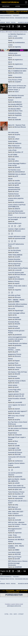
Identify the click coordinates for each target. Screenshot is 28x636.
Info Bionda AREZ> (14, 109)
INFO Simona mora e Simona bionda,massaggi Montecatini (17, 563)
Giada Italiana (12, 141)
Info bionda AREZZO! (15, 104)
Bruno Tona (18, 106)
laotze (17, 252)
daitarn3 (17, 208)
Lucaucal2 (18, 270)
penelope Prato (13, 363)
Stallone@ (18, 148)
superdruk (18, 532)
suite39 (17, 483)
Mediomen (18, 102)
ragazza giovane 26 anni (16, 394)
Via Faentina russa (14, 170)
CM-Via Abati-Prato (14, 263)
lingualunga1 (19, 310)
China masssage (13, 317)
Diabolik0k (18, 77)
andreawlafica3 (20, 172)
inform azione (12, 385)
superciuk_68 (19, 396)
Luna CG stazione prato (16, 272)
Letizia (10, 45)
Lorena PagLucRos (14, 389)
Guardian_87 (19, 152)
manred (17, 409)
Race (16, 441)
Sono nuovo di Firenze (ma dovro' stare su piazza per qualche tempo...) (17, 87)
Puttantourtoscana (21, 68)
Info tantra (11, 137)
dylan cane (18, 489)
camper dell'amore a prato (17, 236)
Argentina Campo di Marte (17, 381)
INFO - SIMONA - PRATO (16, 300)
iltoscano (18, 55)
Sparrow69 (18, 426)
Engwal (17, 360)
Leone (17, 430)
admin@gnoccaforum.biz (14, 606)
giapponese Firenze (14, 354)
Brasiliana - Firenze (14, 367)
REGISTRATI (5, 6)
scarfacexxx (19, 461)
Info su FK (11, 308)
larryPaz (17, 134)
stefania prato (12, 53)
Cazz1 (17, 91)
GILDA (10, 178)
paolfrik (17, 467)
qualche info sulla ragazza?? (17, 411)
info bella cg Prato (14, 295)
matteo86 (18, 119)
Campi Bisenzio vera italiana (17, 343)
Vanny (10, 40)
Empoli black (12, 433)
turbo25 (17, 196)
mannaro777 (19, 515)
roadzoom (18, 143)
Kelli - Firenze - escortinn (16, 496)
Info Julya (11, 159)
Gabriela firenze (13, 194)
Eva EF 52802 (12, 154)
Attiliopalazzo (19, 306)
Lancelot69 (18, 402)
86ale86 (17, 341)
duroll (17, 387)
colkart (17, 139)
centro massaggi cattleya (16, 313)
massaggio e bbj (13, 448)
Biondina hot (12, 443)
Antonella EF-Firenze (15, 452)
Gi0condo (18, 319)
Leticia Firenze (13, 326)
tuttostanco (18, 261)
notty (16, 504)
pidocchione (19, 73)
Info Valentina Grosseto (16, 95)
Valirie (10, 75)
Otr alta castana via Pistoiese (18, 428)
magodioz (18, 290)
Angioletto (18, 115)
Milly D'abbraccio (14, 146)
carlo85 (17, 445)
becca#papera (19, 279)
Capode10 (18, 97)
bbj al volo (11, 518)
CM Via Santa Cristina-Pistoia (18, 268)
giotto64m (18, 345)
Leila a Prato (12, 150)
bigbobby (18, 47)
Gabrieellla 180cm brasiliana (17, 304)
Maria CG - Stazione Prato (16, 125)
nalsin (17, 391)
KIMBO (17, 301)
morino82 (18, 450)
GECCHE (18, 454)
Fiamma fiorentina (14, 259)
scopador (18, 81)
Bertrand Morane (20, 127)
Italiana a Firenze (13, 281)
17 (20, 226)
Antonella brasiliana (15, 113)
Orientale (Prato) (13, 322)
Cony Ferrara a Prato (15, 80)
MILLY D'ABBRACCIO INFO (17, 71)
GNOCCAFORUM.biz (10, 2)
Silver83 (17, 167)
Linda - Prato (12, 535)
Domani (10, 100)
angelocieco (19, 59)
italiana (10, 66)
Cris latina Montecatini (15, 211)
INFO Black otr (13, 507)
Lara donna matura (14, 552)
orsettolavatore (20, 42)
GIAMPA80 (18, 567)
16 (18, 26)
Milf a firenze (12, 117)
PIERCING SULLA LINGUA (17, 174)
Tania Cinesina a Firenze (16, 492)
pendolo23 (18, 334)
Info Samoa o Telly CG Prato (17, 372)
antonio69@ (19, 38)
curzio (17, 191)
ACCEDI (17, 6)
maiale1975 (18, 476)
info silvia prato (13, 132)
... (16, 26)
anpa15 (17, 283)
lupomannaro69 (20, 238)
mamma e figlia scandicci (16, 229)
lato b (10, 57)
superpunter (19, 498)
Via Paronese (12, 376)
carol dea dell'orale (14, 183)
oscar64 (17, 257)
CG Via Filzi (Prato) (14, 250)
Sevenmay (18, 543)
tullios (17, 156)
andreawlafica (19, 202)
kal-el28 (17, 558)
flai (16, 315)
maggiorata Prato (14, 277)
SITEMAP (21, 614)
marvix (17, 369)
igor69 (17, 185)
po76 (16, 176)
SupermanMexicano (14, 223)
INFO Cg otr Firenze (14, 557)
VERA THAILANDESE (15, 255)
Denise (10, 358)
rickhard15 (18, 435)
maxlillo (17, 180)
